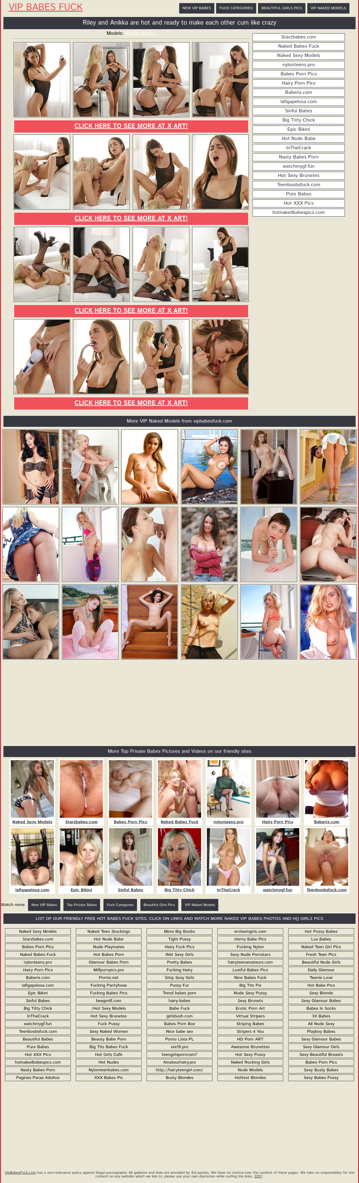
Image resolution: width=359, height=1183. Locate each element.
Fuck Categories (236, 8)
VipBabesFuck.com (20, 1172)
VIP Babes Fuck (46, 7)
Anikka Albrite (140, 33)
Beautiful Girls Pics (281, 8)
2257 (258, 1176)
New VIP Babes (197, 8)
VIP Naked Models (328, 8)
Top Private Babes (82, 905)
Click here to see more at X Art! (131, 126)
